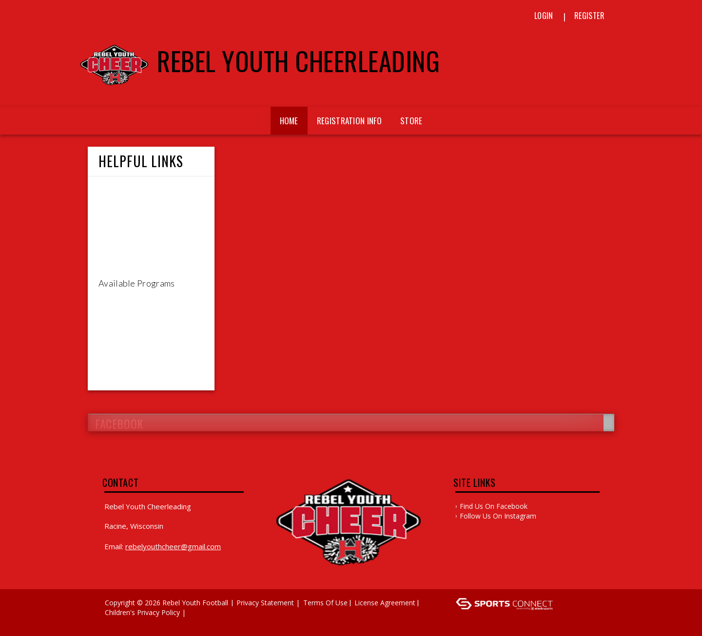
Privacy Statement (265, 602)
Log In (118, 622)
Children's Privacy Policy (142, 612)
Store (411, 121)
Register (589, 15)
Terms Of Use (325, 602)
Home (289, 121)
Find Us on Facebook (493, 506)
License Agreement (384, 602)
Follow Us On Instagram (498, 515)
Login (543, 15)
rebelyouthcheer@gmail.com (173, 546)
